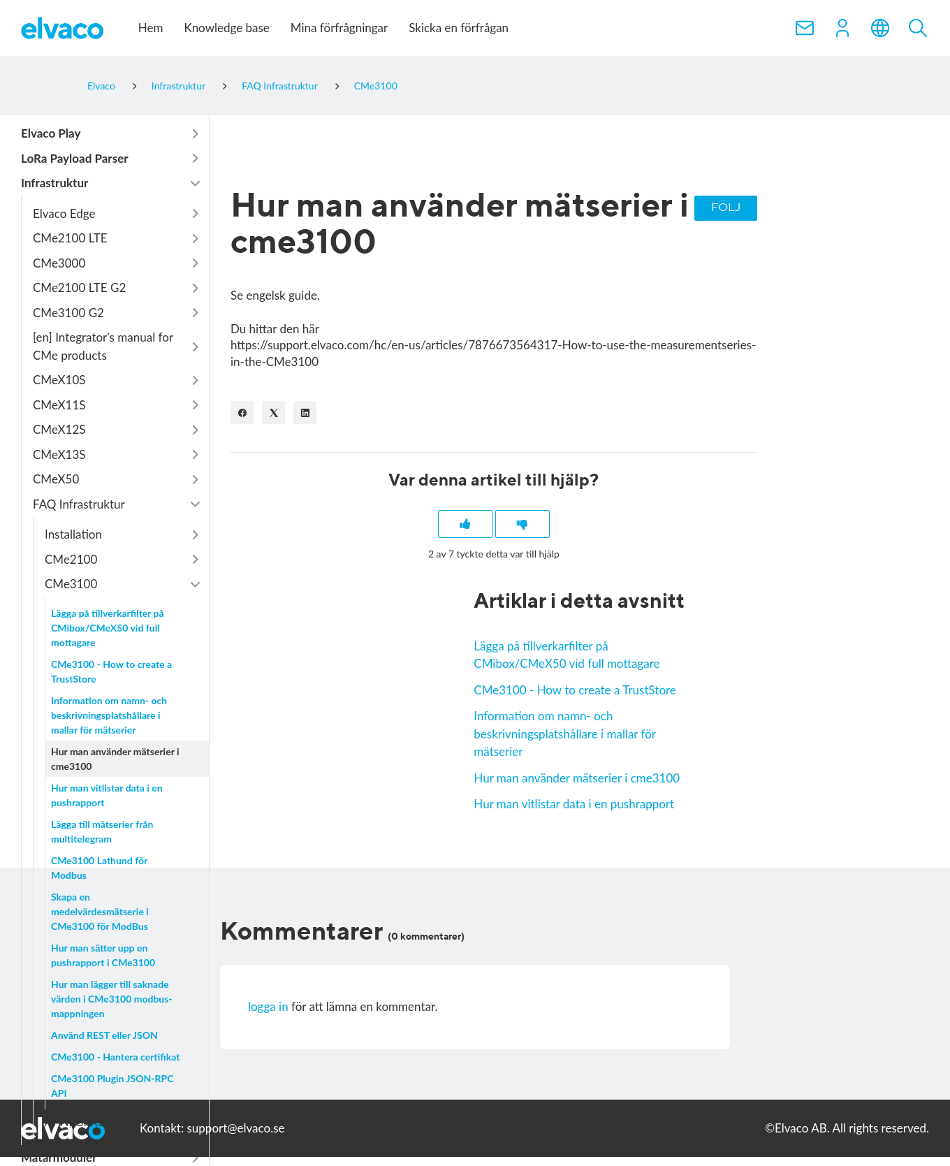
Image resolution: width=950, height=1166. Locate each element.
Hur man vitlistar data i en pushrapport (574, 804)
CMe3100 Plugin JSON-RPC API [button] (112, 1085)
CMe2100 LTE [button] (70, 238)
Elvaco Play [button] (50, 133)
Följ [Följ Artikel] (725, 208)
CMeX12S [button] (59, 429)
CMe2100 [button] (71, 559)
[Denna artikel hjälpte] (464, 524)
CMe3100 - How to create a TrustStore (575, 690)
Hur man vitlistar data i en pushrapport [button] (107, 795)
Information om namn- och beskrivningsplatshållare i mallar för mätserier (564, 734)
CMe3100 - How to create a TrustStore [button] (111, 671)
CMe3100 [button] (71, 583)
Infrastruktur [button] (54, 182)
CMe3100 (375, 86)
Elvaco (101, 86)
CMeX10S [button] (59, 379)
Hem (150, 27)
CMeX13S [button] (59, 454)
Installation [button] (73, 534)
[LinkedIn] (304, 412)
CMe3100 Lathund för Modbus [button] (99, 867)
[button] (842, 28)
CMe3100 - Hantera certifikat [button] (115, 1057)
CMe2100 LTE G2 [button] (79, 287)
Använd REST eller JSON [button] (104, 1035)
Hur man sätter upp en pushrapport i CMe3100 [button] (103, 955)
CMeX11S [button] (59, 405)
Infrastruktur (178, 86)
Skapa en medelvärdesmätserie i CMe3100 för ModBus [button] (100, 911)
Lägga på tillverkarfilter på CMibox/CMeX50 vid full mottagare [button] (107, 627)
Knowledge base (226, 27)
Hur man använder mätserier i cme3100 (577, 778)
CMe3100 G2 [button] (68, 312)
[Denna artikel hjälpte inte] (523, 524)
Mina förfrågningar (339, 27)
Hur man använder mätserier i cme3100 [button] (115, 758)
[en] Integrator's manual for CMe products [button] (103, 346)
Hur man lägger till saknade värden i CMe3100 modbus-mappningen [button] (112, 998)
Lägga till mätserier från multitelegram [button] (102, 831)
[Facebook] (242, 412)
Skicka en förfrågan (459, 27)
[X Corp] (273, 412)
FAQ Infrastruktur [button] (79, 504)
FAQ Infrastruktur (280, 86)
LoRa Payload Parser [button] (75, 158)
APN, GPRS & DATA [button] (97, 1121)
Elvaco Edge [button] (64, 213)
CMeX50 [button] (56, 479)
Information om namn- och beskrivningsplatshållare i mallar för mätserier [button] (109, 715)
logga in (268, 1007)
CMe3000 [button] (59, 263)
